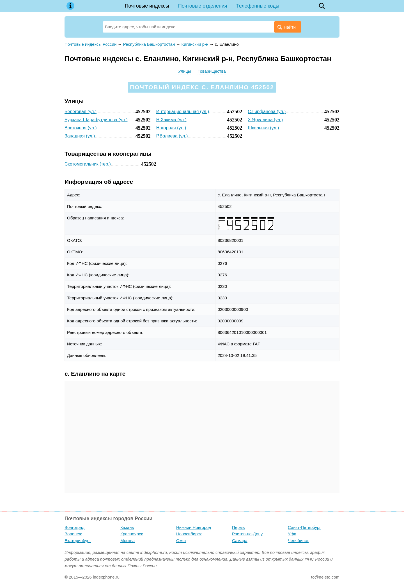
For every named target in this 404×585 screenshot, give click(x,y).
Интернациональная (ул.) (182, 111)
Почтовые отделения (202, 6)
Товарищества (212, 71)
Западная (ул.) (80, 136)
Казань (127, 527)
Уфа (292, 533)
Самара (239, 540)
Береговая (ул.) (81, 111)
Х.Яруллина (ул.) (265, 119)
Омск (181, 540)
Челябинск (298, 540)
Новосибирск (189, 533)
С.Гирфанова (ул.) (267, 111)
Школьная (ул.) (263, 127)
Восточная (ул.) (81, 127)
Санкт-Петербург (304, 527)
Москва (127, 540)
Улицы (184, 71)
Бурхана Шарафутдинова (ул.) (96, 119)
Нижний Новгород (193, 527)
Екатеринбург (78, 540)
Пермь (238, 527)
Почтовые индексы (147, 6)
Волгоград (74, 527)
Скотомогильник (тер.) (88, 164)
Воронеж (73, 533)
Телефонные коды (257, 6)
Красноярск (131, 533)
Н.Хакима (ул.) (171, 119)
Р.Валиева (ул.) (172, 136)
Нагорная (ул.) (171, 127)
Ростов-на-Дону (247, 533)
